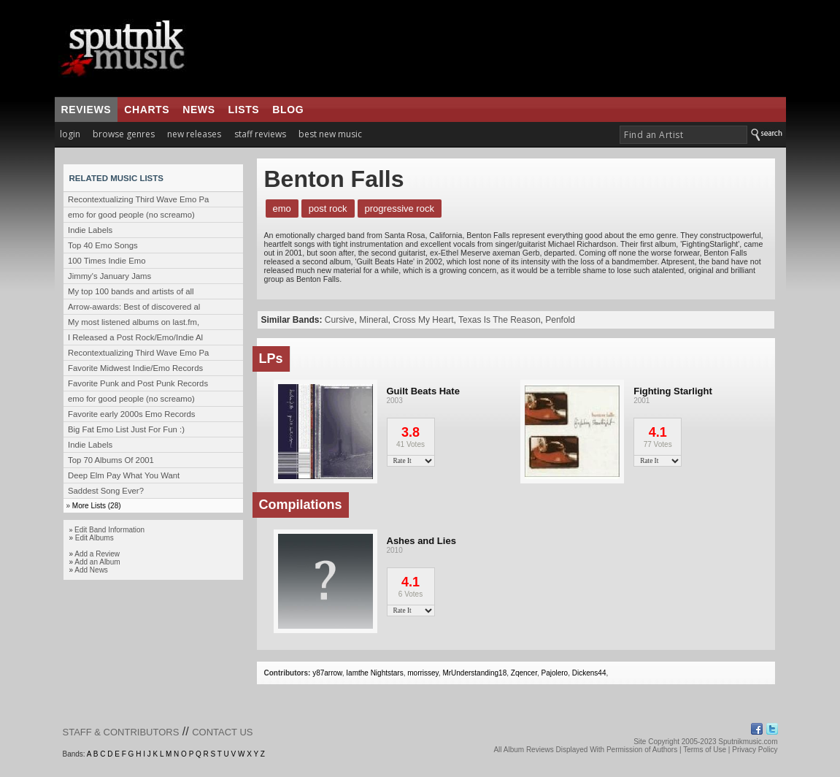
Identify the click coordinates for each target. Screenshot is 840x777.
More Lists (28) (96, 506)
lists (244, 109)
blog (288, 109)
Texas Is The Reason (499, 320)
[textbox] (683, 135)
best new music (330, 134)
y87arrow (327, 673)
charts (146, 109)
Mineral (373, 320)
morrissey (423, 673)
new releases (194, 134)
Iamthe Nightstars (374, 673)
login (70, 134)
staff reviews (260, 134)
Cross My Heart (423, 320)
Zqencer (524, 673)
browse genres (124, 134)
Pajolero (554, 673)
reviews (86, 109)
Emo (282, 208)
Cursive (340, 320)
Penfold (560, 320)
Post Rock (328, 208)
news (198, 109)
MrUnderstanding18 (474, 673)
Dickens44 (589, 673)
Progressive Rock (399, 208)
